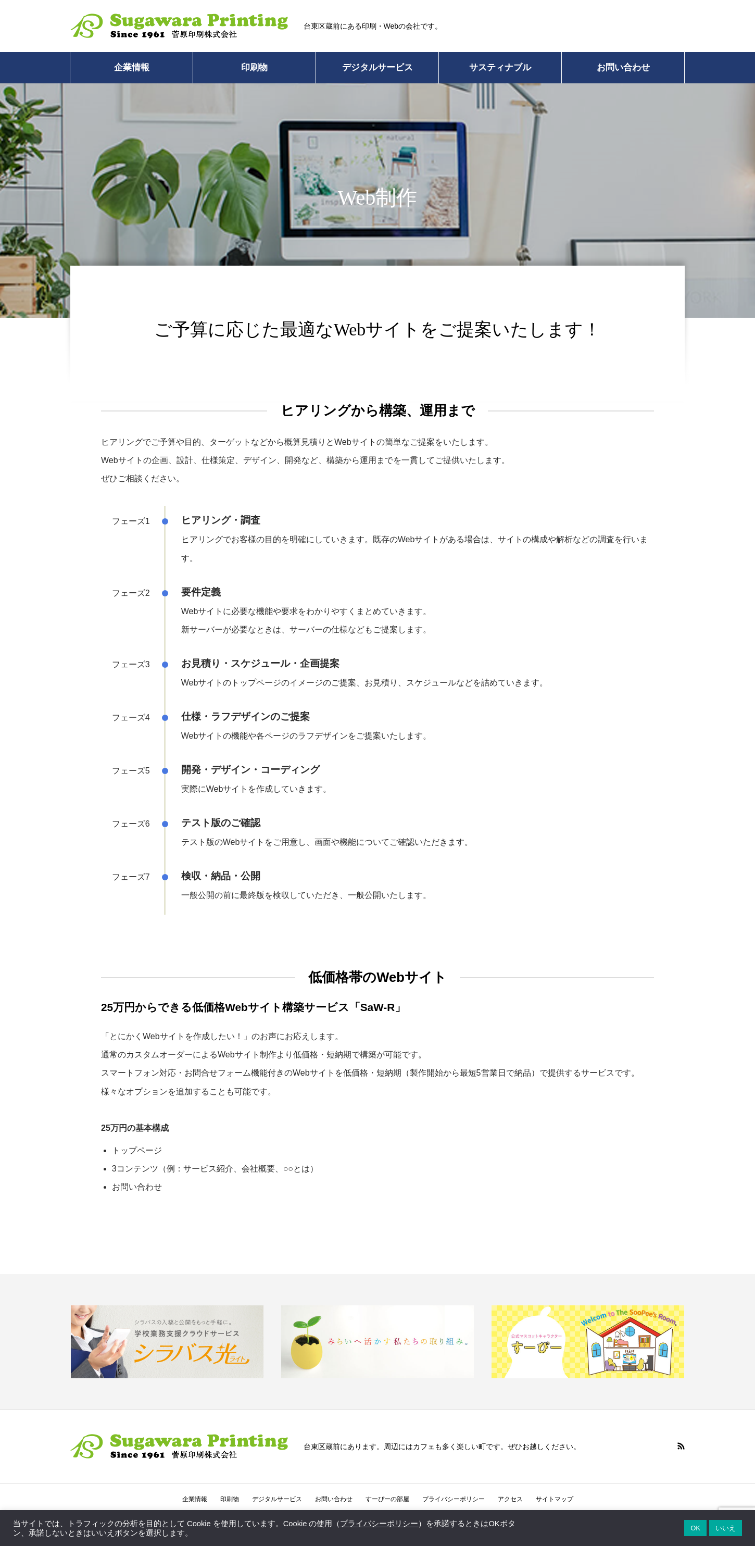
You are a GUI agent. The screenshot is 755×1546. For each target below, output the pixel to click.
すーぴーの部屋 (387, 1499)
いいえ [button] (725, 1528)
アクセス (510, 1499)
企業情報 (131, 67)
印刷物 (254, 67)
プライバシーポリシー (453, 1499)
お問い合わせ (623, 67)
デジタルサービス (377, 67)
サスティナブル (500, 67)
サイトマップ (554, 1499)
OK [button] (695, 1528)
